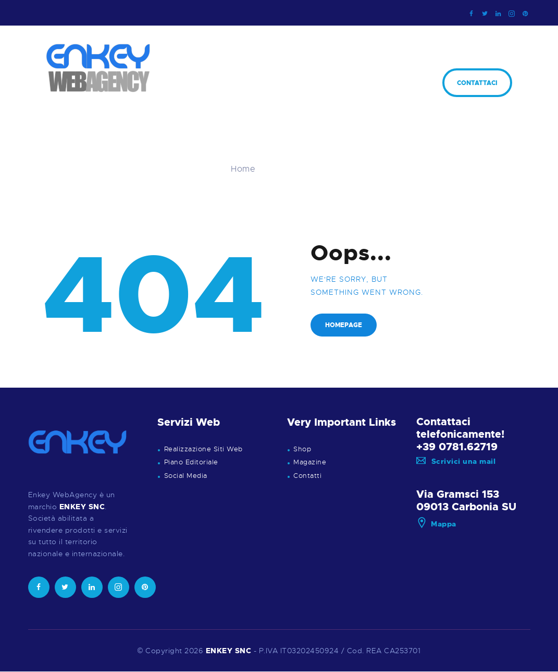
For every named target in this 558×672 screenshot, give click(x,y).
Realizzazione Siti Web (203, 449)
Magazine (309, 462)
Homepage (343, 325)
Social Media (185, 476)
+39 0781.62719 (457, 446)
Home (243, 169)
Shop (302, 449)
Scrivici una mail (455, 461)
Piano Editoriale (191, 462)
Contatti (307, 476)
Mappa (436, 524)
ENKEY (219, 650)
